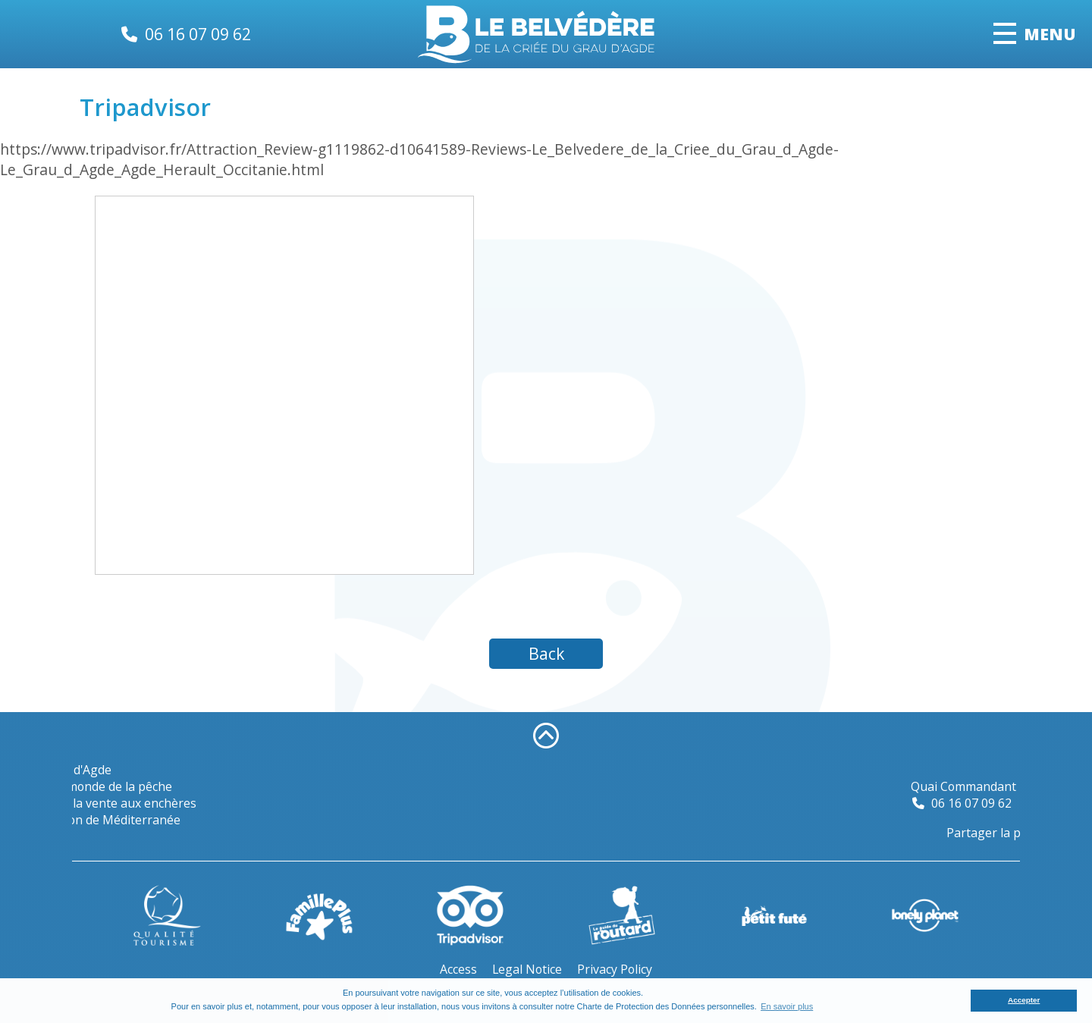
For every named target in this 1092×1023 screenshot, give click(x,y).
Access (458, 969)
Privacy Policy (614, 969)
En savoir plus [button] (787, 1006)
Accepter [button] (1024, 1000)
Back (546, 653)
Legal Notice (527, 969)
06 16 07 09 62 (198, 34)
